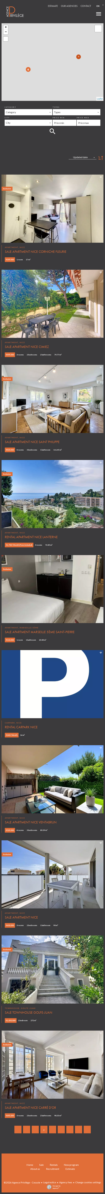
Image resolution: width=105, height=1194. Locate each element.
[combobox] (28, 112)
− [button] (6, 32)
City (7, 118)
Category (10, 107)
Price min (59, 118)
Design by (52, 1187)
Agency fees (65, 1182)
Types (56, 107)
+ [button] (6, 27)
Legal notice (49, 1182)
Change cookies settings (88, 1182)
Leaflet (100, 99)
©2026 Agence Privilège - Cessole (22, 1182)
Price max (83, 118)
